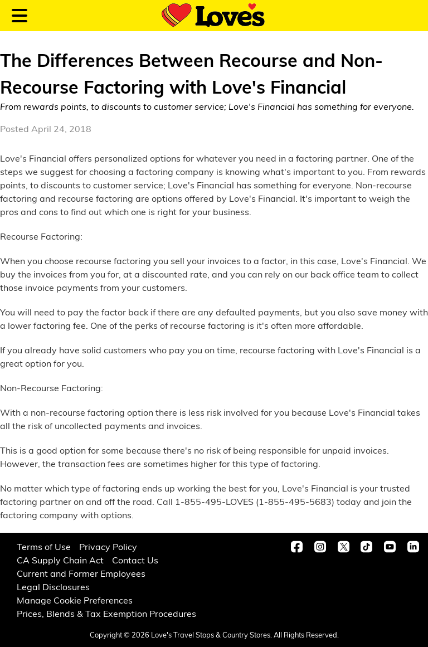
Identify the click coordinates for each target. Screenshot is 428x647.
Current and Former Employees (81, 573)
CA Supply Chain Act (60, 560)
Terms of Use (44, 546)
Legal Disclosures (53, 586)
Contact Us (135, 560)
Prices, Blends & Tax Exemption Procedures (106, 613)
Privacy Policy (108, 546)
